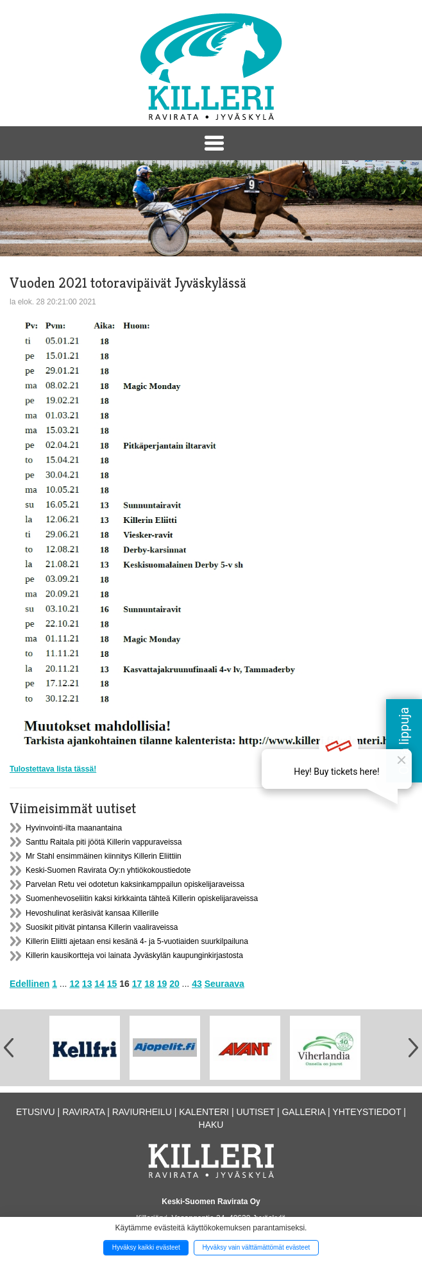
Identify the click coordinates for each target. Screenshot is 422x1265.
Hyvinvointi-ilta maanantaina (74, 827)
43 (197, 984)
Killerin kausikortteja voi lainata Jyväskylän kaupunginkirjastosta (134, 955)
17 (137, 984)
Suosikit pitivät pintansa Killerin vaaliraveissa (102, 927)
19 (162, 984)
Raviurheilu (142, 1112)
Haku (211, 1125)
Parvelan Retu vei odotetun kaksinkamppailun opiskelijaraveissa (135, 884)
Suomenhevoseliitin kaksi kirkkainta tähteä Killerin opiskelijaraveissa (142, 898)
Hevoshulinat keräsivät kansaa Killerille (92, 913)
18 (149, 984)
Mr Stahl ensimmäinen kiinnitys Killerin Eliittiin (103, 856)
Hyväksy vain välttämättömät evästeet (256, 1247)
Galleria (303, 1112)
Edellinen (29, 984)
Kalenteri (204, 1112)
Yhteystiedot (366, 1112)
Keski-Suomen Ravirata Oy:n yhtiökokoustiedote (108, 870)
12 (74, 984)
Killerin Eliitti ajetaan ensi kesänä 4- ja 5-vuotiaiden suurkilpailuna (137, 941)
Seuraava (224, 984)
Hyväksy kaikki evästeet (146, 1247)
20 (174, 984)
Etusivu (35, 1112)
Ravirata (83, 1112)
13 (87, 984)
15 (112, 984)
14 (99, 984)
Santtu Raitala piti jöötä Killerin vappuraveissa (103, 842)
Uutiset (255, 1112)
